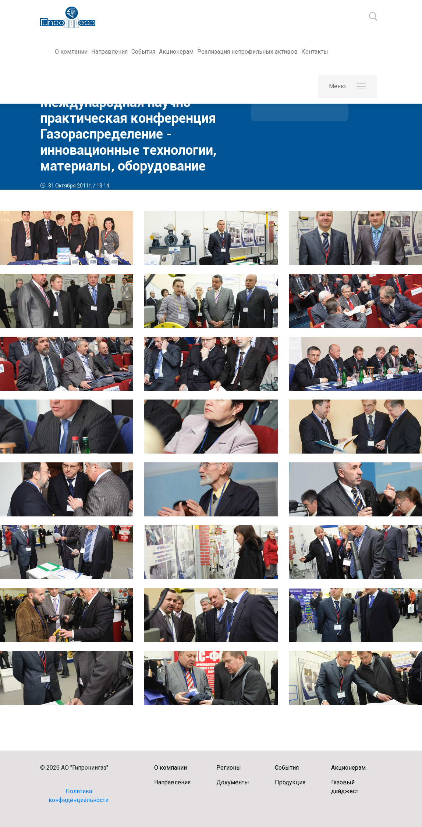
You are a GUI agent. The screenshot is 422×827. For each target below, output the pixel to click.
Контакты (314, 51)
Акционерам (176, 51)
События (143, 51)
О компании (71, 51)
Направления (109, 51)
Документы (232, 782)
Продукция (290, 782)
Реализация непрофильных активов (247, 51)
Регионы (228, 767)
